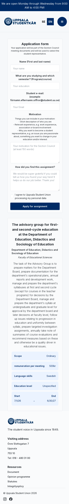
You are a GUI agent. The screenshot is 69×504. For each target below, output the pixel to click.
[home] (19, 21)
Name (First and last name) (35, 61)
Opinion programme (19, 476)
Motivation (35, 114)
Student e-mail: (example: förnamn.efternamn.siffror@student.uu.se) (35, 97)
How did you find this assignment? (35, 167)
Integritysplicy (16, 486)
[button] (62, 21)
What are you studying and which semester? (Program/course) (35, 77)
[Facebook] (10, 499)
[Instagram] (5, 499)
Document (13, 472)
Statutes (12, 481)
